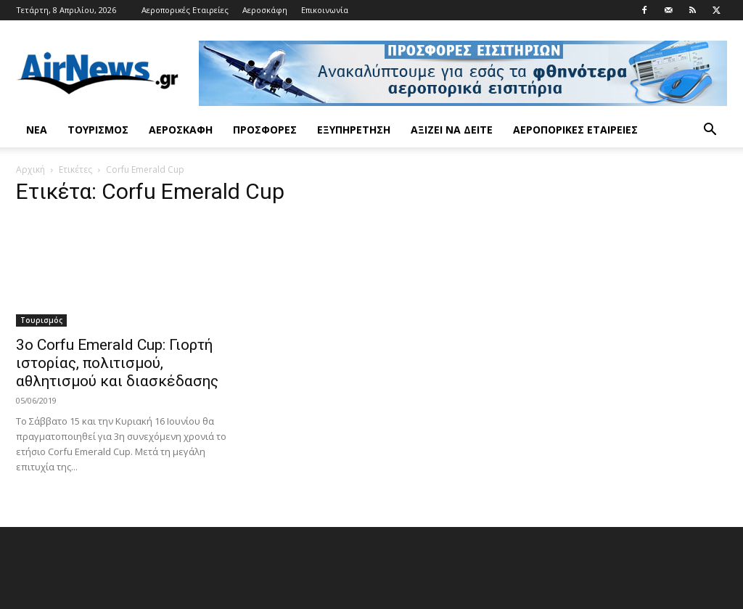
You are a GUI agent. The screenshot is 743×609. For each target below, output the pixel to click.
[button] (709, 131)
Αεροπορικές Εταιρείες (185, 9)
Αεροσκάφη (264, 9)
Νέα (36, 129)
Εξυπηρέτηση (353, 129)
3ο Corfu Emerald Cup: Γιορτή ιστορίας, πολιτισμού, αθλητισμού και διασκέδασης (117, 363)
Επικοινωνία (324, 9)
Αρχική (30, 169)
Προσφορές (265, 129)
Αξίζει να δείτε (452, 129)
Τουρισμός (97, 129)
